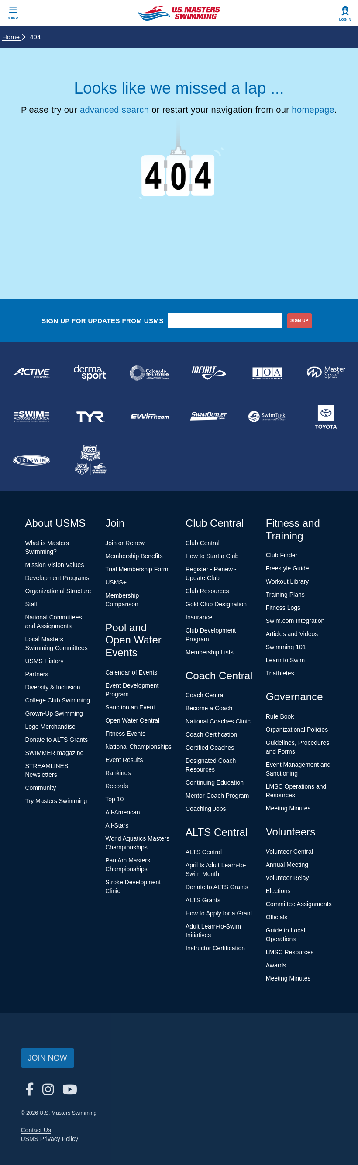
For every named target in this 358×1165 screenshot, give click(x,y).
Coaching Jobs (206, 808)
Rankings (118, 772)
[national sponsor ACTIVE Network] (31, 373)
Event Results (124, 759)
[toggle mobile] (13, 13)
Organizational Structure (58, 591)
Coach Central (205, 695)
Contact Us (36, 1130)
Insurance (199, 617)
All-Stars (116, 825)
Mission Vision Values (54, 564)
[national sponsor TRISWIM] (31, 460)
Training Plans (285, 594)
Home (13, 37)
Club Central (203, 542)
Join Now (47, 1058)
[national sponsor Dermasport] (90, 373)
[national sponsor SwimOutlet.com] (208, 416)
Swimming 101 (286, 646)
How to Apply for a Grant (219, 913)
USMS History (44, 660)
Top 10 (114, 799)
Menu (13, 18)
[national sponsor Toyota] (326, 416)
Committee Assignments (299, 904)
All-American (122, 812)
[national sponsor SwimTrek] (267, 416)
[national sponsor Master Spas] (326, 373)
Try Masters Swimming (56, 800)
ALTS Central (204, 852)
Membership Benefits (134, 556)
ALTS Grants (203, 900)
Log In (345, 19)
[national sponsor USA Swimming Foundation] (90, 460)
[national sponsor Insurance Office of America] (267, 373)
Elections (278, 890)
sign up (299, 320)
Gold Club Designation (216, 604)
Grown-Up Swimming (54, 713)
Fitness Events (125, 733)
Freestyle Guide (287, 568)
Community (40, 787)
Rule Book (280, 716)
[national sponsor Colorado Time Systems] (149, 373)
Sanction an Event (130, 707)
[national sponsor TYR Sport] (90, 416)
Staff (31, 604)
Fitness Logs (283, 607)
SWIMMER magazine (54, 752)
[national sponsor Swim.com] (149, 416)
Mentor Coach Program (217, 795)
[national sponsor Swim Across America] (31, 416)
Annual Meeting (287, 864)
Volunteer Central (289, 851)
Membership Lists (210, 652)
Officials (277, 917)
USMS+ (116, 582)
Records (116, 785)
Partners (36, 674)
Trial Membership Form (136, 569)
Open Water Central (132, 720)
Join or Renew (125, 542)
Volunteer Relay (287, 877)
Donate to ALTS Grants (56, 739)
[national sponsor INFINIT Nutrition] (208, 373)
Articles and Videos (292, 633)
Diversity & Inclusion (52, 687)
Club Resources (207, 591)
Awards (276, 965)
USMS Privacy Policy (49, 1138)
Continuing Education (215, 782)
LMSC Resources (290, 952)
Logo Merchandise (50, 726)
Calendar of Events (131, 672)
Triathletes (280, 673)
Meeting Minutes (288, 808)
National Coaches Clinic (218, 721)
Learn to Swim (285, 660)
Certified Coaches (210, 747)
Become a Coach (209, 708)
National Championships (138, 746)
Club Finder (281, 555)
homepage (313, 110)
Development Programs (57, 577)
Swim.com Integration (295, 620)
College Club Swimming (57, 700)
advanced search (114, 110)
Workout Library (287, 581)
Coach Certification (211, 734)
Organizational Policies (297, 729)
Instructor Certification (215, 948)
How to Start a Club (212, 556)
